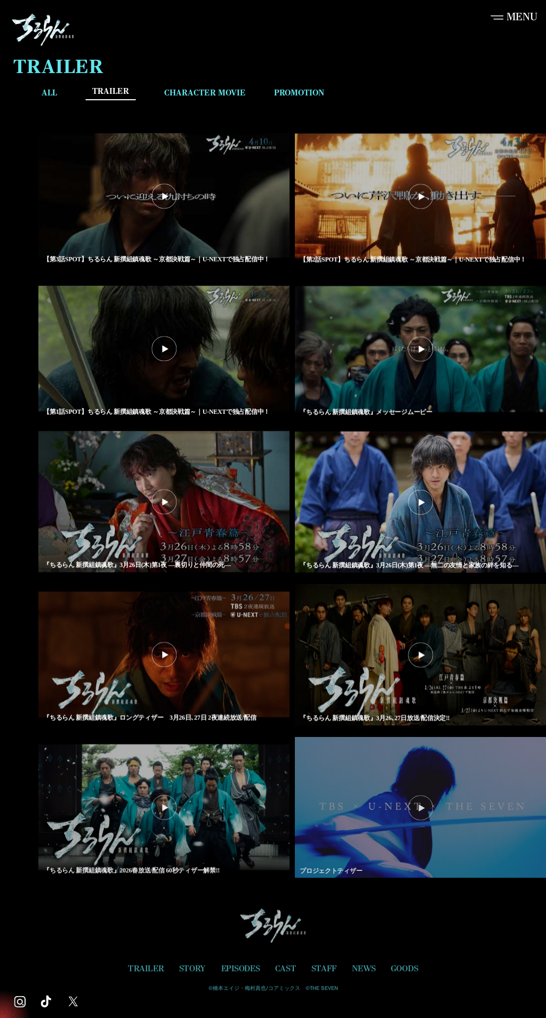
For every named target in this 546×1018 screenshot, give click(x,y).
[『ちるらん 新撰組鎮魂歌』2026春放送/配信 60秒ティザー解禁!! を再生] (164, 809)
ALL (49, 92)
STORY (192, 972)
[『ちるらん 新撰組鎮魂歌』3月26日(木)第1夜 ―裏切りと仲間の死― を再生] (164, 503)
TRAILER (110, 91)
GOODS (404, 972)
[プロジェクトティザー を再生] (420, 809)
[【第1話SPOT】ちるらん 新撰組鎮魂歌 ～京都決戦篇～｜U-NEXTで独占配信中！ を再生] (164, 350)
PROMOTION (299, 92)
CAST (285, 972)
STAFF (324, 972)
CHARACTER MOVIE (205, 92)
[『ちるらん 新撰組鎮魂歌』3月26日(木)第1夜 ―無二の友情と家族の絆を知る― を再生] (420, 503)
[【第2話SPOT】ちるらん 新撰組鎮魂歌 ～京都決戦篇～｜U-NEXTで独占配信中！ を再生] (420, 197)
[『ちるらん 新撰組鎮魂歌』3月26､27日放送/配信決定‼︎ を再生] (420, 656)
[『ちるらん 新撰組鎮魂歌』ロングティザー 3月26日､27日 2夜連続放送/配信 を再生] (164, 656)
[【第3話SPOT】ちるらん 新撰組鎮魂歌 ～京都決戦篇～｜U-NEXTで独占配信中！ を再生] (164, 197)
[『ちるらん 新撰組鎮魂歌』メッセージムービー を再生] (420, 350)
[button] (512, 16)
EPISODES (240, 972)
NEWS (363, 972)
